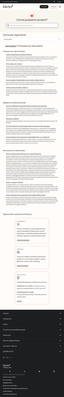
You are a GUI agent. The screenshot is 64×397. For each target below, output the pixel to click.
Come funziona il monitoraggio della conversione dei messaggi (28, 126)
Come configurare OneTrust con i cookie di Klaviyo (23, 154)
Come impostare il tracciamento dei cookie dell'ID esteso (26, 195)
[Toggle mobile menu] (60, 6)
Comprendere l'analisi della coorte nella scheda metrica (25, 80)
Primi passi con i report (14, 64)
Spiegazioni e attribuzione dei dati (14, 103)
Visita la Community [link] (23, 240)
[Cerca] (54, 1)
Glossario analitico (12, 119)
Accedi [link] (19, 301)
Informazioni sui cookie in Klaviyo (14, 150)
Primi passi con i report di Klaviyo (14, 51)
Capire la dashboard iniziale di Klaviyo (19, 55)
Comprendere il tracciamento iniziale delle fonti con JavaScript (27, 137)
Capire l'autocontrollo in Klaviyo (17, 87)
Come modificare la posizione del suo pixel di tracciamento (26, 106)
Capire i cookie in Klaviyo (14, 182)
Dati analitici (11, 46)
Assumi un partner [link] (22, 265)
